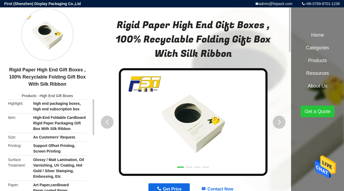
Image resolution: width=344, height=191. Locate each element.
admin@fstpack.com (275, 4)
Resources (317, 73)
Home (317, 35)
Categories (317, 47)
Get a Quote (318, 111)
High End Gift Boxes (56, 96)
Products (29, 96)
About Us (317, 86)
